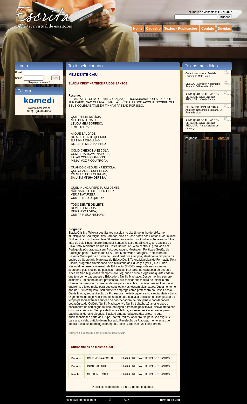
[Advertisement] (123, 46)
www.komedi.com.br (39, 108)
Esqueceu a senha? (39, 82)
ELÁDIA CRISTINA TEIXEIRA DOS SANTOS (146, 358)
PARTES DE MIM (96, 366)
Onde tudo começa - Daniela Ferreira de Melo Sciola (200, 74)
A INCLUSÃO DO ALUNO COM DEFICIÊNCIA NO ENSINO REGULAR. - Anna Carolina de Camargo (202, 124)
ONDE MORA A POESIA (100, 358)
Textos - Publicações (181, 28)
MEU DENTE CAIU (97, 374)
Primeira (207, 138)
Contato (207, 28)
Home (138, 28)
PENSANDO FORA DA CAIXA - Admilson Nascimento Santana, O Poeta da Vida (203, 110)
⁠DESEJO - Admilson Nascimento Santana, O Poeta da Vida (202, 85)
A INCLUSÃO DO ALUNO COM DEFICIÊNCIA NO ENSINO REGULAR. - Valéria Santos (202, 97)
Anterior (223, 138)
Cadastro (153, 28)
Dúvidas (224, 28)
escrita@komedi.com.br (81, 400)
